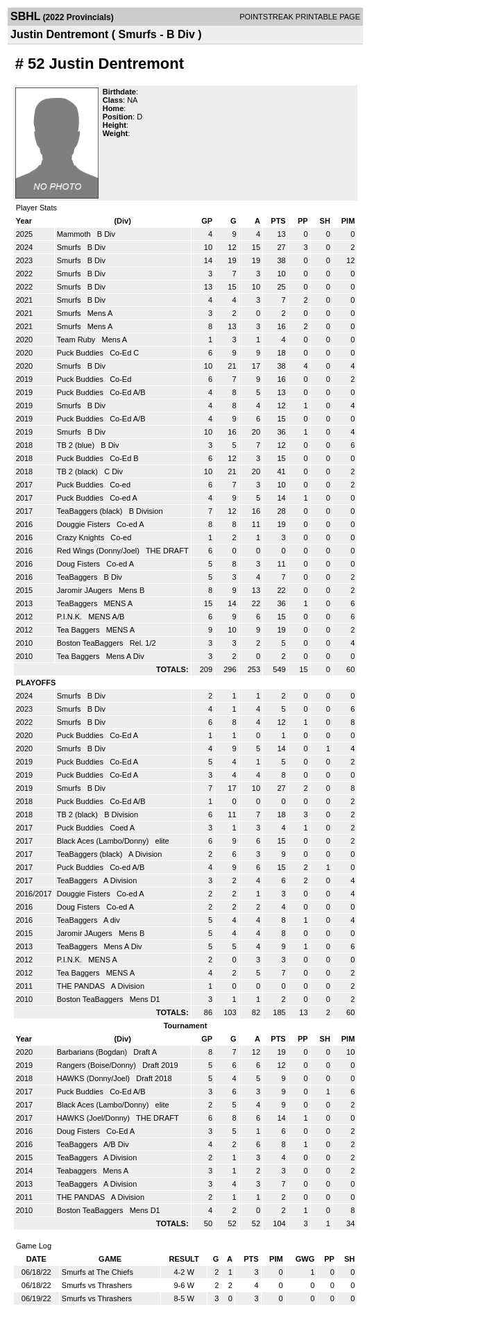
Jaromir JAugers (85, 590)
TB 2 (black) (78, 471)
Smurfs (70, 247)
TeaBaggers (78, 577)
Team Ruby (77, 339)
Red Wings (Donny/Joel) (99, 550)
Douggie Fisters (84, 524)
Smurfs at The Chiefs (97, 1272)
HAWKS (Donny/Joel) (94, 1078)
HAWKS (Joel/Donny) (94, 1118)
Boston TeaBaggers (91, 643)
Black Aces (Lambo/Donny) (104, 841)
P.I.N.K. (71, 616)
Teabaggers (78, 1171)
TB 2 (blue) (76, 445)
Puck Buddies (81, 353)
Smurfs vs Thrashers (97, 1285)
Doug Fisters (79, 564)
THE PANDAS (82, 986)
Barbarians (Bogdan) (93, 1052)
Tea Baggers (79, 630)
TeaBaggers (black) (91, 511)
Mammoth (75, 234)
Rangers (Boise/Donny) (97, 1065)
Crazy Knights (82, 537)
